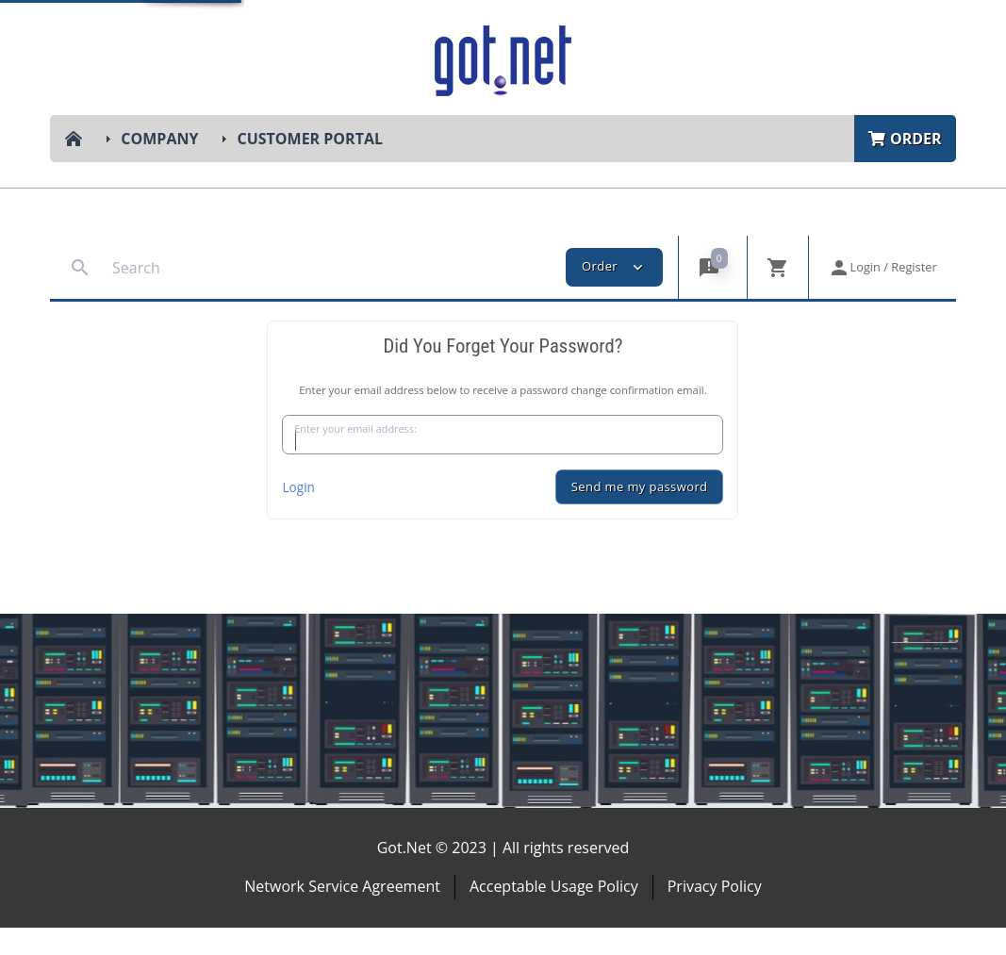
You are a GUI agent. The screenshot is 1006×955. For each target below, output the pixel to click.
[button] (712, 267)
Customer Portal (310, 138)
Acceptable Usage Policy (554, 914)
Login (298, 514)
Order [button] (614, 266)
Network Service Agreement (342, 914)
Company (159, 138)
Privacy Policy (715, 914)
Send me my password (639, 514)
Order (905, 138)
